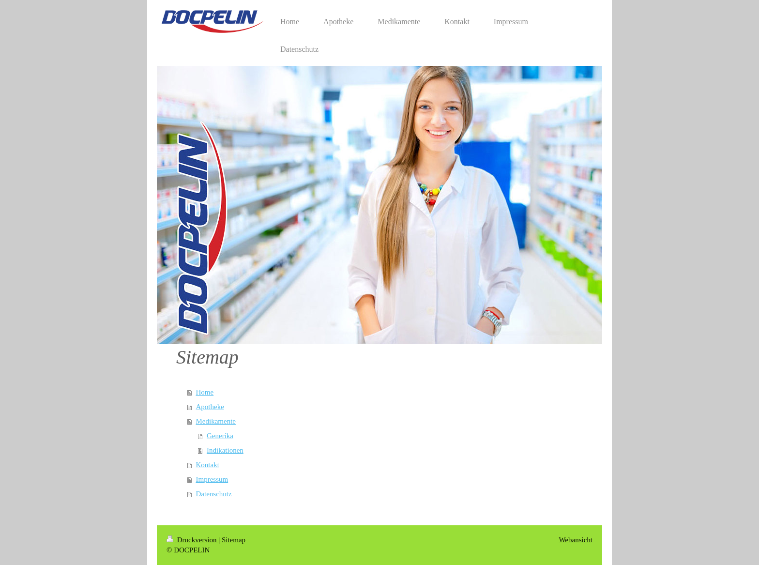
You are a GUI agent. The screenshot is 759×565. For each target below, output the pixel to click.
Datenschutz (214, 494)
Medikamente (216, 421)
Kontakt (207, 465)
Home (205, 392)
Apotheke (210, 407)
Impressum (212, 479)
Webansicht (575, 540)
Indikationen (225, 450)
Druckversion (192, 540)
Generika (220, 436)
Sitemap (233, 540)
